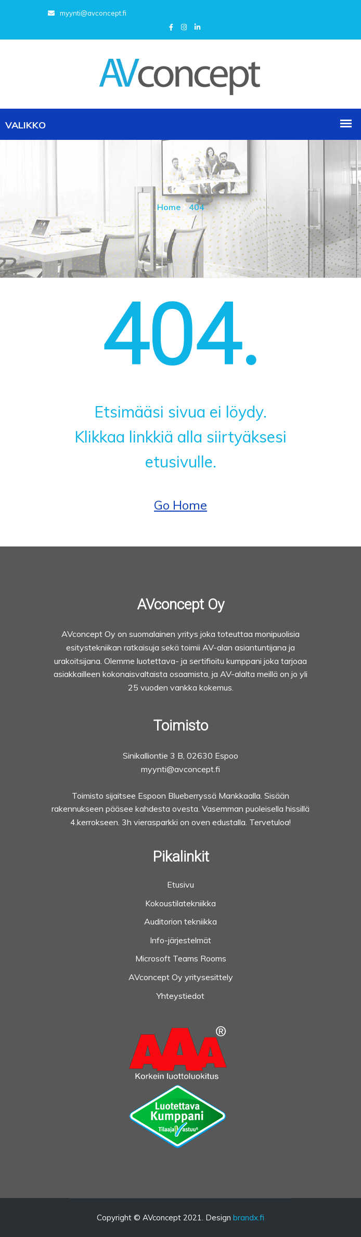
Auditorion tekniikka (180, 921)
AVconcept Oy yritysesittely (180, 977)
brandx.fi (248, 1217)
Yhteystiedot (180, 996)
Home (168, 207)
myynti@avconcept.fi (87, 13)
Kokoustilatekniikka (180, 903)
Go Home (180, 505)
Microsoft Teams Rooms (180, 958)
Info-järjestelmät (180, 940)
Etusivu (180, 884)
